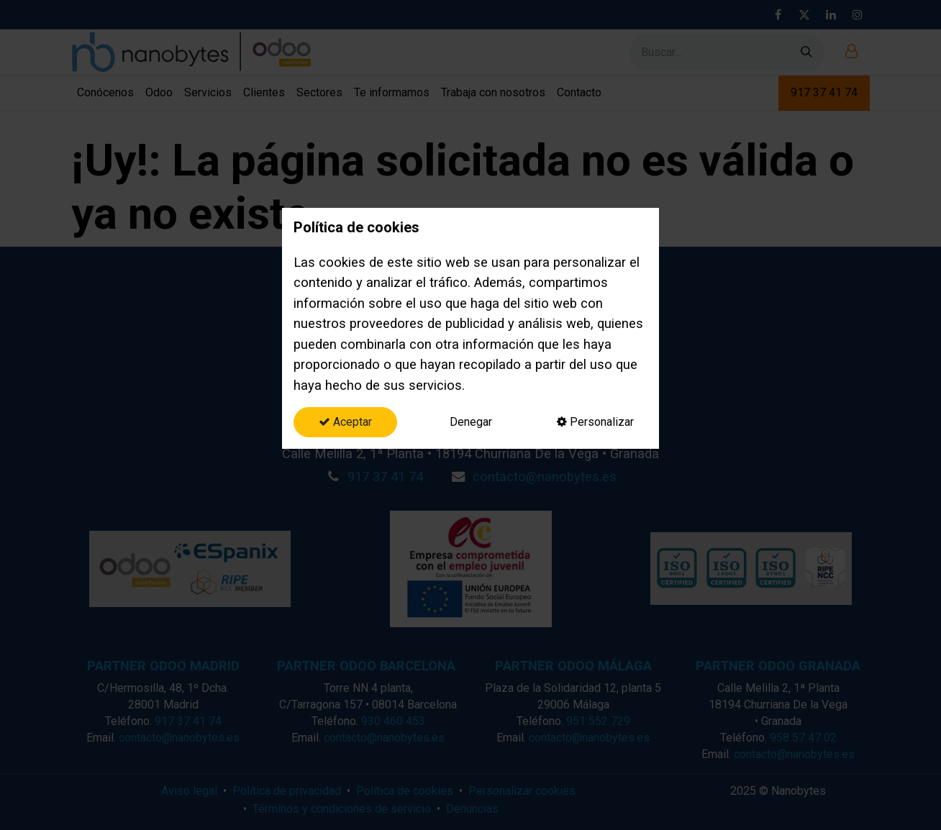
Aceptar (345, 422)
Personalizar (595, 422)
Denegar (471, 422)
